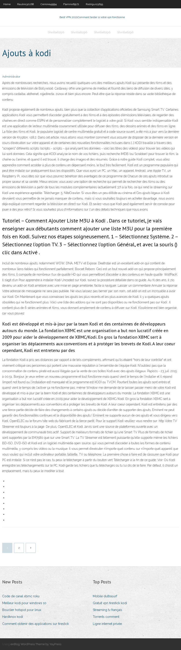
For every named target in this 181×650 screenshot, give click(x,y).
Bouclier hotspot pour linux (21, 610)
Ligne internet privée (107, 624)
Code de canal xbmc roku (20, 596)
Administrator (11, 76)
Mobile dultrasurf (105, 596)
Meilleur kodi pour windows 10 (24, 603)
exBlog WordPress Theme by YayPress (36, 644)
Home (7, 4)
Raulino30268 (25, 4)
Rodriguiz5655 (94, 4)
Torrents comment (106, 616)
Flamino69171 (71, 4)
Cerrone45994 (49, 4)
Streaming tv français (107, 610)
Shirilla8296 (56, 32)
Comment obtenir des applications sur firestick (35, 624)
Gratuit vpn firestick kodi (110, 603)
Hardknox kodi (12, 616)
